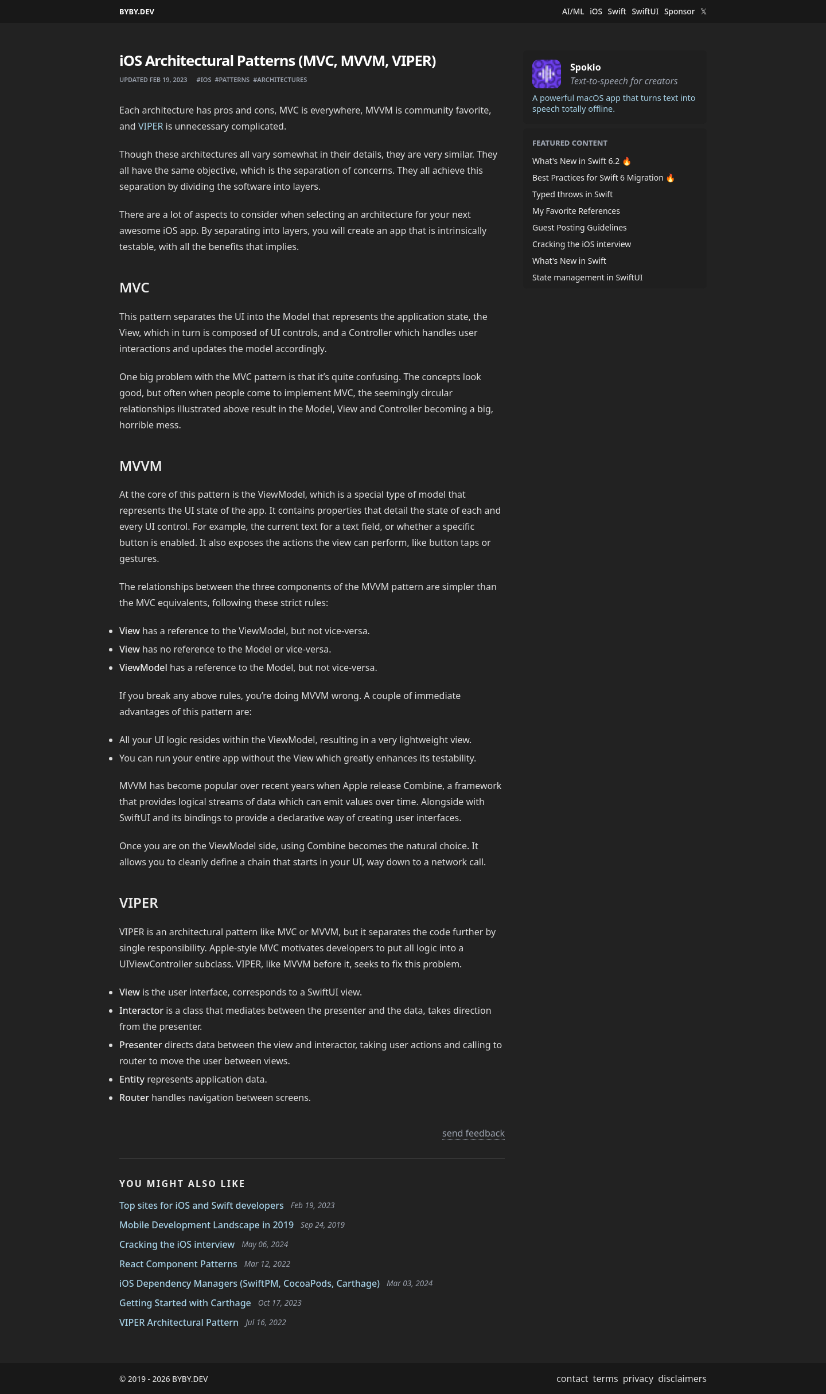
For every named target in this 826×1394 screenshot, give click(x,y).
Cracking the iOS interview (177, 1244)
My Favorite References (576, 210)
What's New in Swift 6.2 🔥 (582, 160)
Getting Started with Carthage (185, 1303)
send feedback (473, 1133)
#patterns (232, 79)
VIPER (150, 126)
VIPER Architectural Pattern (179, 1322)
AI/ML (573, 11)
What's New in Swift (569, 260)
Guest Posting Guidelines (579, 227)
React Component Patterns (178, 1264)
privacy (638, 1378)
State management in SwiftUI (587, 277)
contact (572, 1378)
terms (605, 1378)
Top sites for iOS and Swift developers (201, 1205)
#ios (204, 79)
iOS (596, 11)
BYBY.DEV (136, 11)
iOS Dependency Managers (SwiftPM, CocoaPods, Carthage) (249, 1283)
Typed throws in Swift (572, 194)
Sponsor (679, 11)
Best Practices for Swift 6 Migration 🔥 (603, 177)
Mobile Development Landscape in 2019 (206, 1225)
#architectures (280, 79)
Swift (617, 11)
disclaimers (682, 1378)
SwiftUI (645, 11)
